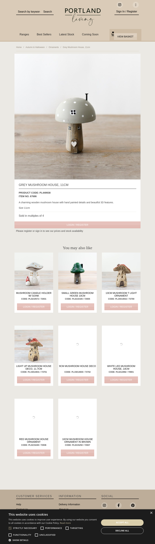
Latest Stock (66, 34)
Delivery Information (69, 504)
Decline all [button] (122, 530)
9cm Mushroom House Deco (77, 366)
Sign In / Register (126, 11)
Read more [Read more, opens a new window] (65, 523)
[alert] (77, 526)
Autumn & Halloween (35, 47)
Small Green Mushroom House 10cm (77, 294)
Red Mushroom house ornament (33, 440)
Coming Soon (90, 34)
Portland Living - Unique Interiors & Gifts (83, 18)
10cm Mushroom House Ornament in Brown (77, 440)
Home (19, 47)
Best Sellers (44, 34)
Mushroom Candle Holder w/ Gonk (33, 294)
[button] (53, 539)
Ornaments (54, 47)
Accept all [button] (122, 522)
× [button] (151, 513)
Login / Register (77, 224)
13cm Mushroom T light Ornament (121, 294)
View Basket (125, 36)
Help (18, 504)
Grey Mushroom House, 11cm (76, 47)
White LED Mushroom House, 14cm (121, 367)
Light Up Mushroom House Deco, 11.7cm (33, 367)
